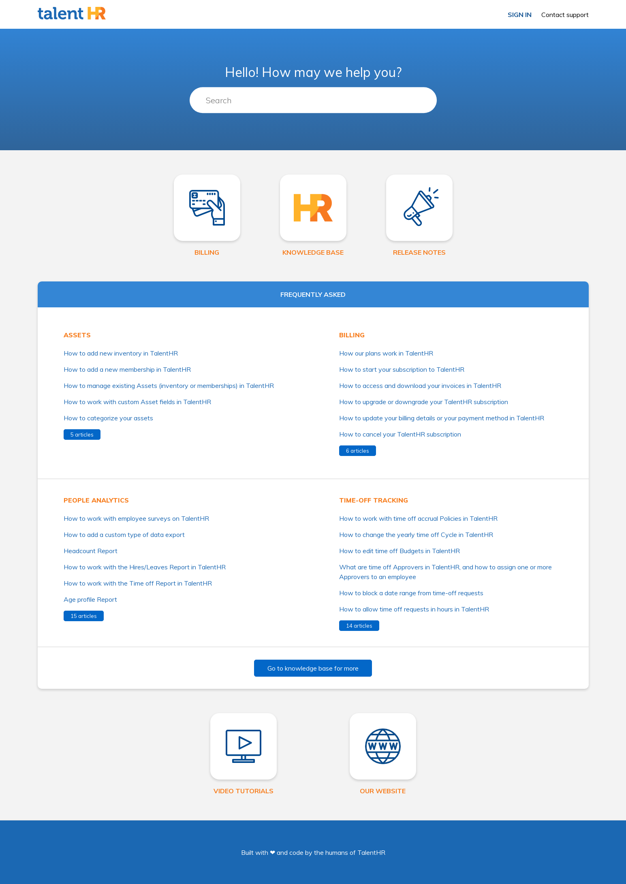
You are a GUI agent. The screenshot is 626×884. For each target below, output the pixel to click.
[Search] (313, 100)
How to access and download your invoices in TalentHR (420, 385)
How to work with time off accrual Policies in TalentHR (418, 518)
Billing (352, 335)
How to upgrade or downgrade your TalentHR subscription (423, 402)
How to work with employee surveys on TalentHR (136, 518)
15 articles (84, 616)
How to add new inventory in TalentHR (121, 353)
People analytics (96, 500)
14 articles (359, 625)
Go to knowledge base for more (313, 668)
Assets (77, 335)
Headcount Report (91, 551)
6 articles (357, 450)
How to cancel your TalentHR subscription (400, 434)
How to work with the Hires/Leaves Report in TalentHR (145, 567)
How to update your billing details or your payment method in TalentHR (441, 418)
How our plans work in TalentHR (386, 353)
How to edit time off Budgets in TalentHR (399, 551)
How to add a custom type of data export (124, 534)
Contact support (565, 15)
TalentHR (371, 852)
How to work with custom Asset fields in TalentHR (137, 402)
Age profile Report (90, 599)
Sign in (520, 15)
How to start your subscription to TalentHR (401, 369)
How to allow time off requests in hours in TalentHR (414, 609)
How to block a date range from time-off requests (411, 593)
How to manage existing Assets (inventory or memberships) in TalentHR (169, 385)
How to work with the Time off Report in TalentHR (138, 583)
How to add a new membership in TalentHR (127, 369)
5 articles (82, 434)
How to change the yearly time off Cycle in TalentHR (416, 534)
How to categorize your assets (108, 418)
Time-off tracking (373, 500)
